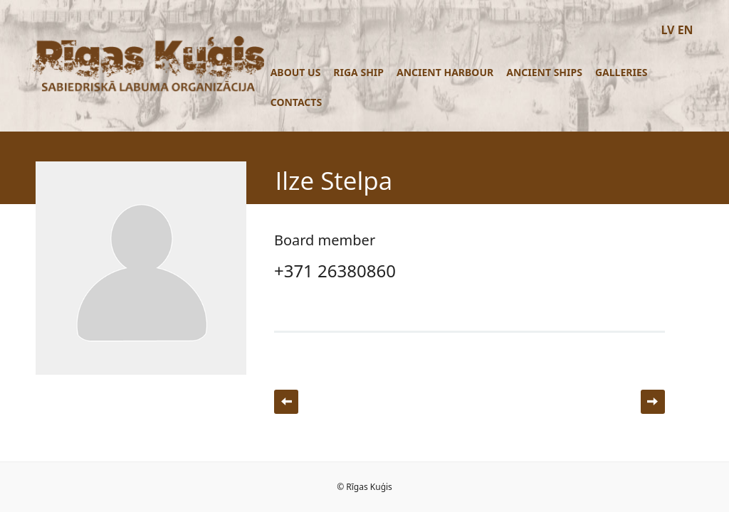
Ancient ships (544, 72)
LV (667, 30)
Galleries (621, 72)
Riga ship (358, 72)
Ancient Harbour (445, 72)
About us (296, 72)
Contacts (296, 102)
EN (685, 30)
